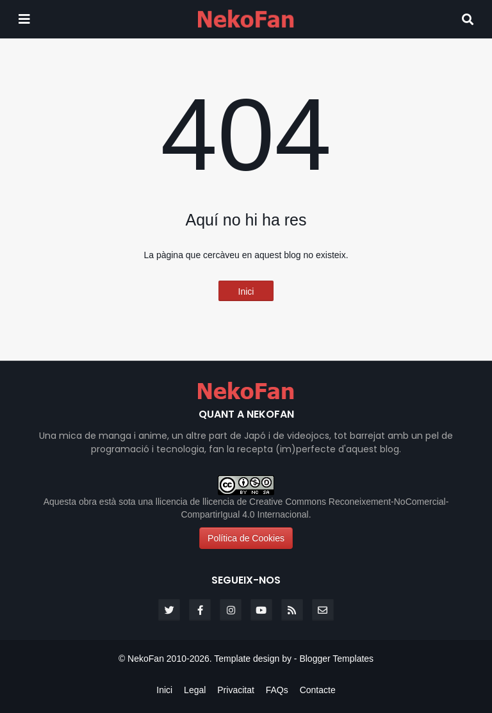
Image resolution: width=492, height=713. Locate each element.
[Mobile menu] (24, 19)
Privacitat (235, 690)
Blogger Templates (336, 658)
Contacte (318, 690)
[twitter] (169, 610)
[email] (323, 610)
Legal (195, 690)
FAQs (277, 690)
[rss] (292, 610)
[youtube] (261, 610)
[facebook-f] (200, 610)
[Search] (467, 19)
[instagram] (231, 610)
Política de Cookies (246, 538)
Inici (246, 291)
